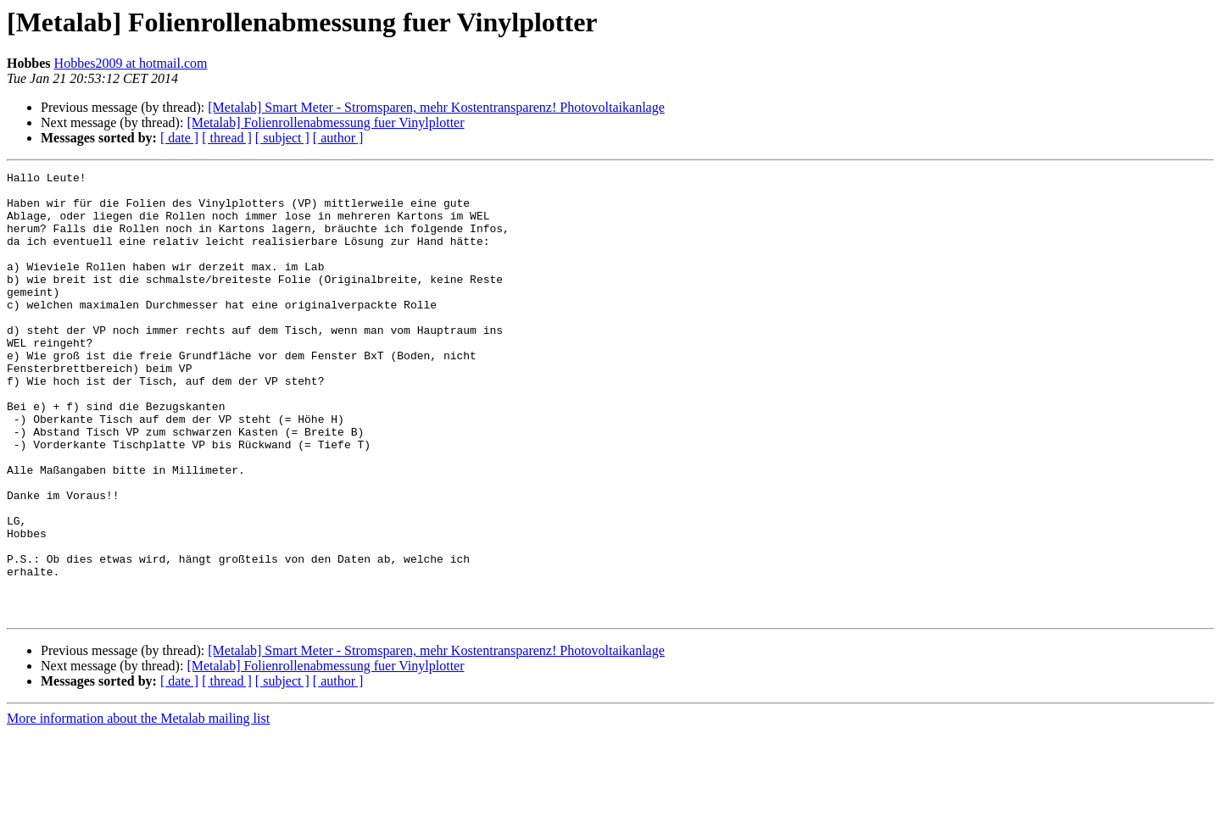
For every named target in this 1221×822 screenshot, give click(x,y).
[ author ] (338, 138)
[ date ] (179, 138)
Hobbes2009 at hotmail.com (131, 63)
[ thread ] (227, 138)
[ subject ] (282, 138)
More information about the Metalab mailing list (138, 807)
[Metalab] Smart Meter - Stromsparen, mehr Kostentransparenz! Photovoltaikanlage (436, 107)
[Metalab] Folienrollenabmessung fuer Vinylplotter (325, 122)
